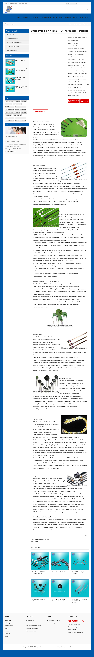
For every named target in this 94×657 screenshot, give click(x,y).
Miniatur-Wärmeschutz (12, 38)
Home (18, 17)
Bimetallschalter (11, 34)
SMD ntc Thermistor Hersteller (42, 544)
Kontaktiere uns (83, 17)
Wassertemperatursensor (20, 106)
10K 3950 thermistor (9, 106)
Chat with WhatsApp (11, 151)
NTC (6, 101)
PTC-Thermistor (8, 104)
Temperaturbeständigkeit (20, 109)
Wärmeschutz (26, 17)
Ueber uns (68, 17)
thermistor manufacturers (53, 624)
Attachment (74, 101)
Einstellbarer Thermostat (13, 46)
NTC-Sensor (17, 101)
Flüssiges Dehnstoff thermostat (14, 42)
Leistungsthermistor (9, 109)
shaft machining (51, 627)
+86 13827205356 (78, 636)
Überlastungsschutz (12, 50)
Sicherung (35, 17)
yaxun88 (74, 634)
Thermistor (85, 24)
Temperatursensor (17, 104)
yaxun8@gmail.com (77, 631)
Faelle (75, 17)
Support (61, 17)
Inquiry (74, 105)
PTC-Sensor (23, 101)
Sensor (55, 17)
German (75, 24)
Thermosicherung (45, 17)
